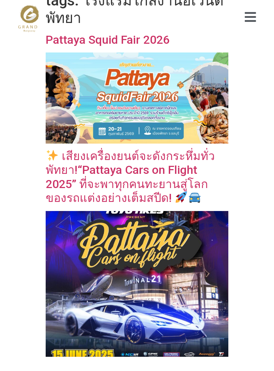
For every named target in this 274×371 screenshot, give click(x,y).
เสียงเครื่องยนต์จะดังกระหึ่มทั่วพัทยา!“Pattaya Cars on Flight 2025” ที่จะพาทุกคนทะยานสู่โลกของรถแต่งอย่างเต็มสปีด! (130, 177)
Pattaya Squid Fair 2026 (108, 40)
